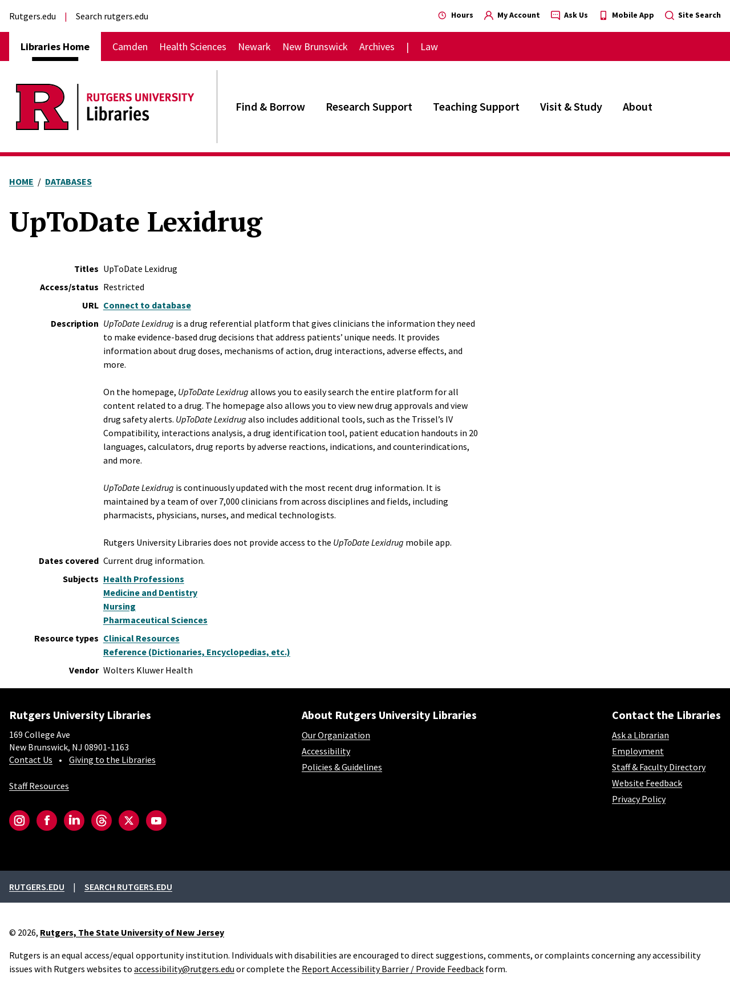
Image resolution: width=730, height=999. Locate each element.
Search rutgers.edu (112, 16)
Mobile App (626, 15)
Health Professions (143, 578)
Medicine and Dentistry (150, 592)
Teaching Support (476, 106)
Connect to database (147, 305)
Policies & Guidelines (342, 767)
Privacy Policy (639, 799)
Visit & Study (571, 106)
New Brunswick (315, 46)
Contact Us (30, 759)
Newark (254, 46)
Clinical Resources (141, 638)
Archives (377, 46)
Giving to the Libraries (112, 759)
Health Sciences (192, 46)
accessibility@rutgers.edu (184, 968)
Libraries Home (55, 46)
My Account (512, 15)
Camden (130, 46)
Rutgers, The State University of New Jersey (132, 932)
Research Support (369, 106)
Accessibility (326, 751)
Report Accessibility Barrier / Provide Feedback (393, 968)
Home (21, 181)
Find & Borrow (270, 106)
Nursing (119, 606)
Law (429, 46)
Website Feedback (647, 783)
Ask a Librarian (640, 735)
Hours (455, 15)
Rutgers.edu (32, 16)
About (637, 106)
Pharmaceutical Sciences (155, 620)
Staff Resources (39, 785)
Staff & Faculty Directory (658, 767)
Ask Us (569, 15)
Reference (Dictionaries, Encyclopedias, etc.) (196, 651)
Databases (68, 181)
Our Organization (336, 735)
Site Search (693, 15)
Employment (638, 751)
